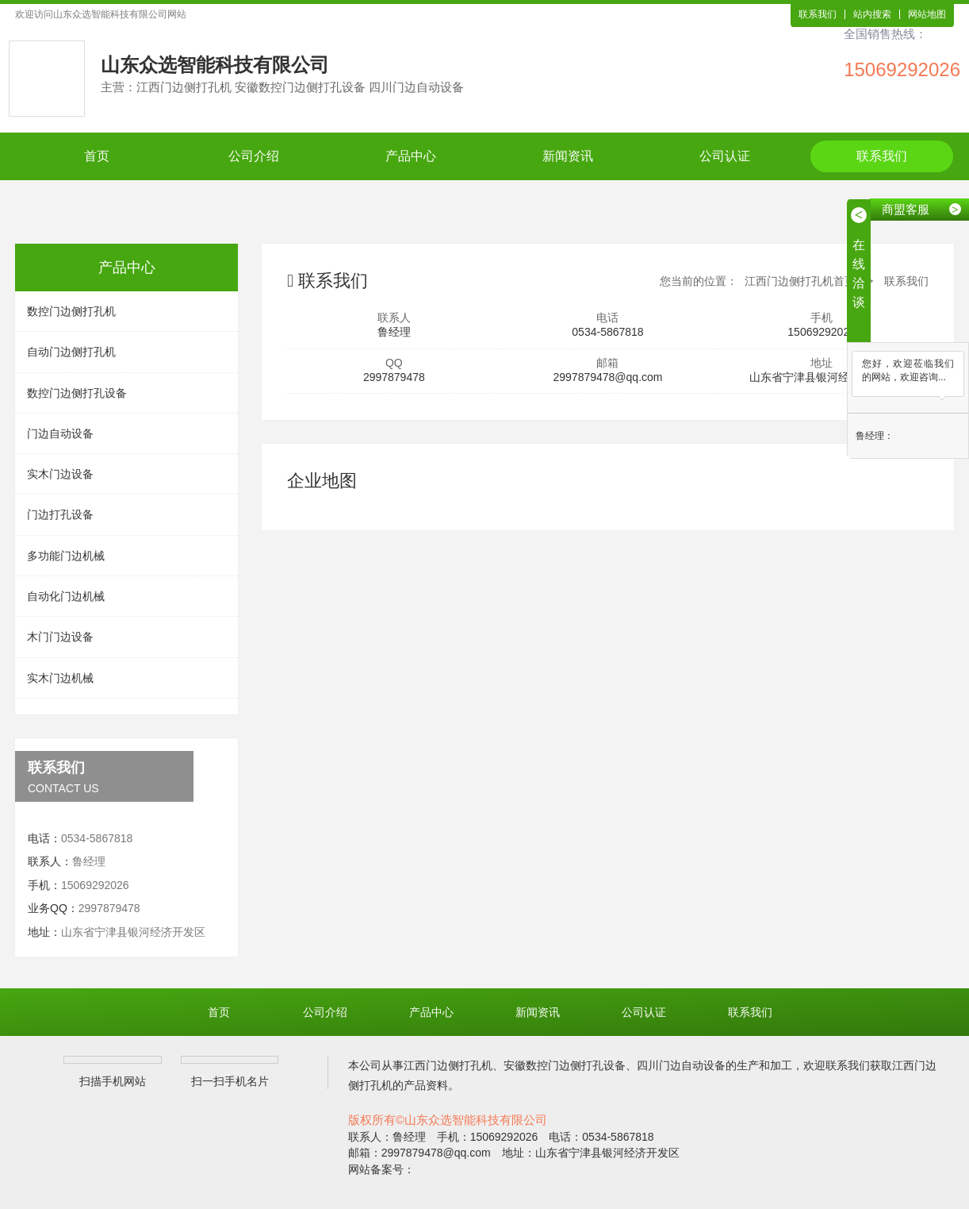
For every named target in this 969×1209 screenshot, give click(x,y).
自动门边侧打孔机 (71, 351)
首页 (96, 156)
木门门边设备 (60, 636)
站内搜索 (872, 14)
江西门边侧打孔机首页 (800, 281)
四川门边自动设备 (681, 1065)
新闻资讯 (567, 156)
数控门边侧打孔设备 (77, 393)
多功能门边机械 (66, 555)
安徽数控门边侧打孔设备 (565, 1065)
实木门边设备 (60, 474)
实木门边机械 (60, 678)
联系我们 (818, 14)
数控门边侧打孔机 (71, 311)
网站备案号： (381, 1169)
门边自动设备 (60, 433)
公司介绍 (253, 156)
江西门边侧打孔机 (448, 1065)
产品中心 (410, 156)
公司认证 (724, 156)
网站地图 (927, 14)
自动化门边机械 (66, 596)
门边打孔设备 (60, 514)
